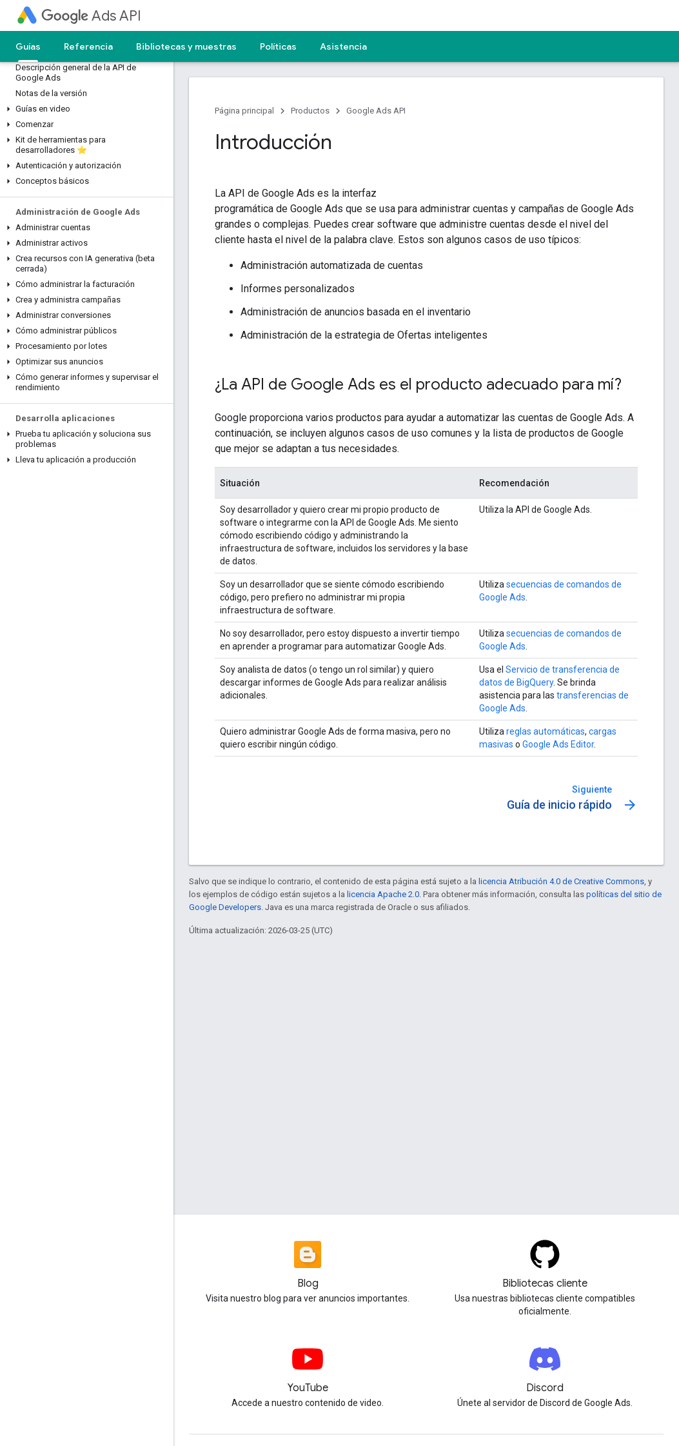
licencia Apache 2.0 (383, 894)
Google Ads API (376, 110)
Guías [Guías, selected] (28, 46)
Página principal (244, 110)
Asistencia (343, 46)
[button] (84, 109)
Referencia (88, 46)
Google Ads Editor (558, 744)
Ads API (91, 16)
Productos (310, 110)
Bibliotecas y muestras (186, 46)
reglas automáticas (545, 731)
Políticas (278, 46)
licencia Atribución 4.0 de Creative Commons (561, 881)
